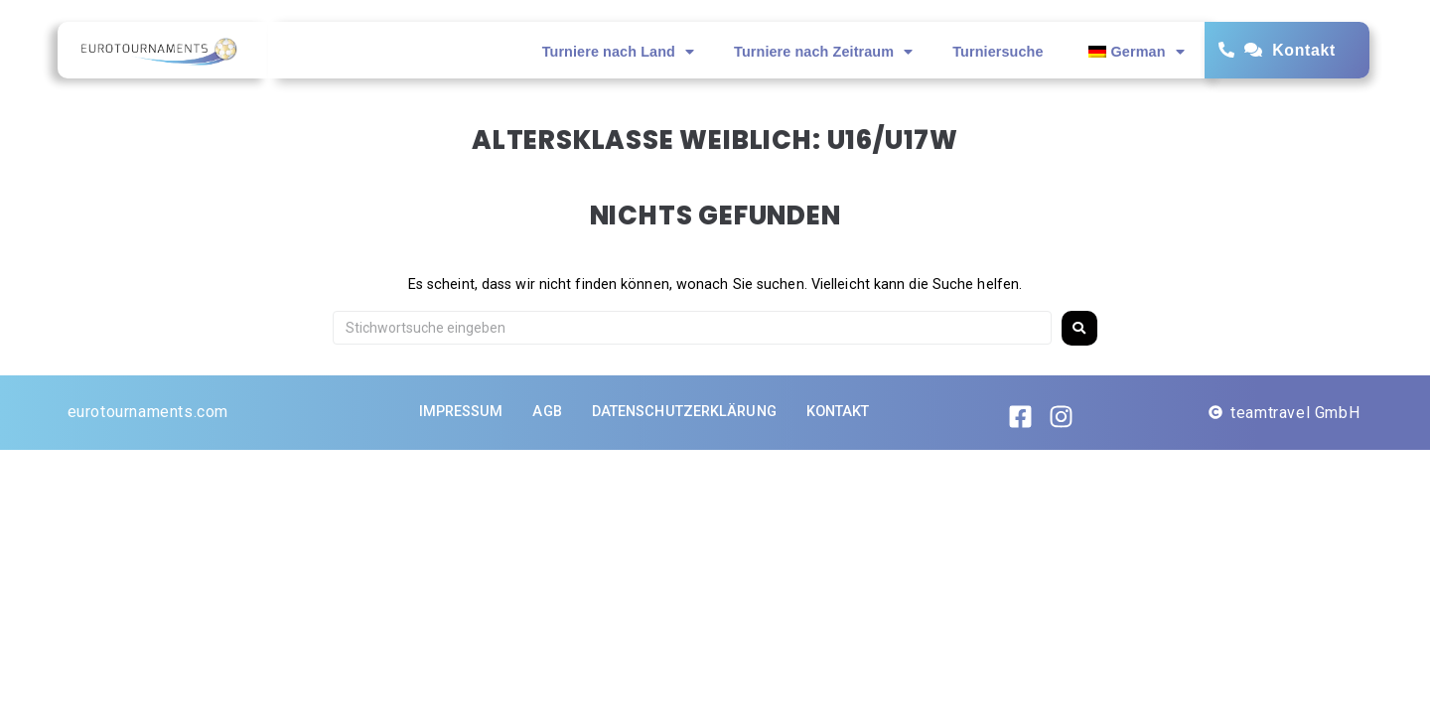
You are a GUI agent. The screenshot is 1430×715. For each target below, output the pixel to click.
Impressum (461, 411)
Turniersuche (997, 52)
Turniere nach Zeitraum (823, 52)
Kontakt (1304, 50)
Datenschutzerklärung (684, 411)
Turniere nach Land (618, 52)
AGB (546, 411)
